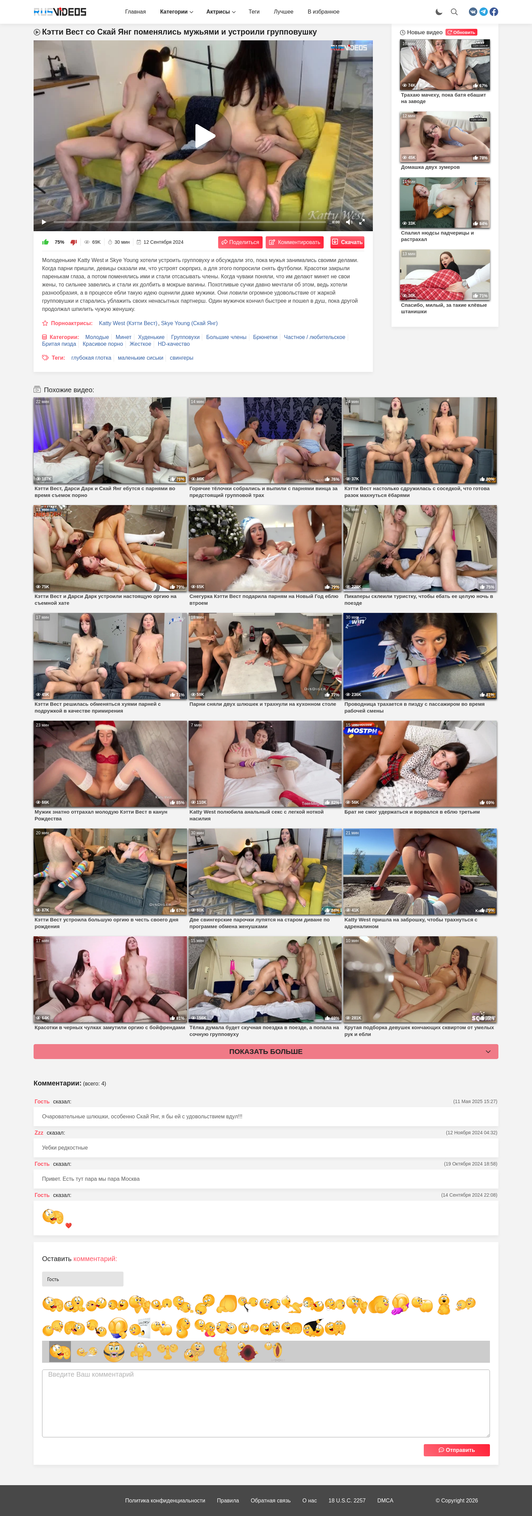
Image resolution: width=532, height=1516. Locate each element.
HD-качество (174, 344)
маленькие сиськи (141, 358)
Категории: (64, 337)
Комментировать (299, 242)
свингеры (181, 358)
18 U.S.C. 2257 (346, 1500)
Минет (124, 337)
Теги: (58, 358)
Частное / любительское (314, 337)
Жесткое (140, 344)
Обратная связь (271, 1500)
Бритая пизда (59, 344)
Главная (135, 12)
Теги (254, 12)
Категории (174, 12)
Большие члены (226, 337)
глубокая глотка (92, 358)
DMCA (385, 1500)
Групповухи (185, 337)
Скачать (352, 242)
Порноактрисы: (72, 323)
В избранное (324, 12)
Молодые (97, 337)
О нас (309, 1500)
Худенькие (151, 337)
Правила (228, 1500)
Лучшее (283, 12)
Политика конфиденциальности (165, 1500)
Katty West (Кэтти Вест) (128, 323)
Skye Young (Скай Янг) (189, 323)
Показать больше (266, 1051)
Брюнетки (265, 337)
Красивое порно (103, 344)
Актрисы (218, 12)
